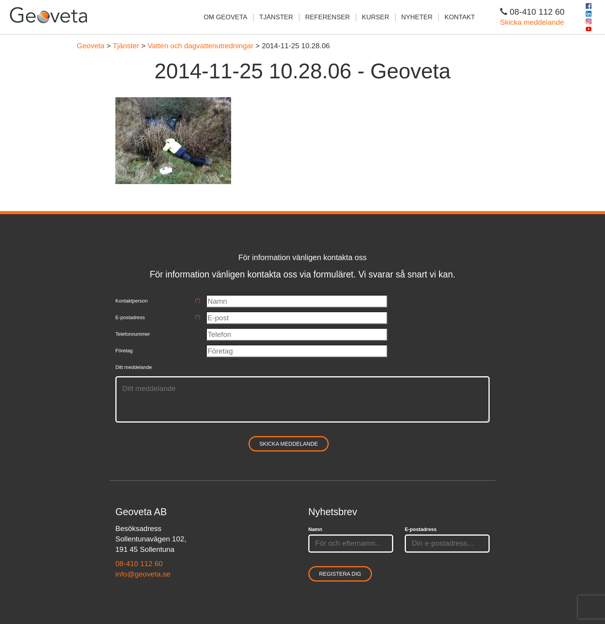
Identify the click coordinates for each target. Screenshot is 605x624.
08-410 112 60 (139, 564)
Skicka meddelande (532, 22)
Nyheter (417, 17)
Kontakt (459, 17)
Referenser (327, 17)
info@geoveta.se (143, 574)
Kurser (375, 17)
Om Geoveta (225, 17)
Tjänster (276, 17)
